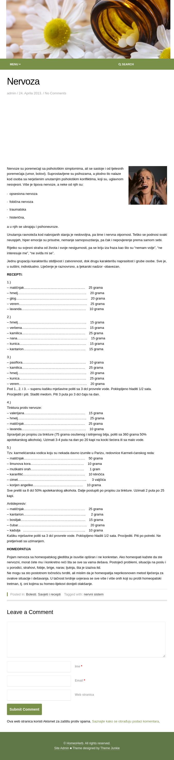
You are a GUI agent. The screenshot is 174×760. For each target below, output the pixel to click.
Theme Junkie (110, 748)
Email (80, 680)
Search (125, 65)
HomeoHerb (75, 743)
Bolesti (31, 594)
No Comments (55, 93)
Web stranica (84, 694)
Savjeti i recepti (49, 594)
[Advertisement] (48, 132)
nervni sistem (94, 594)
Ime (78, 666)
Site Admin (61, 748)
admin (11, 93)
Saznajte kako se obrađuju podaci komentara (125, 721)
